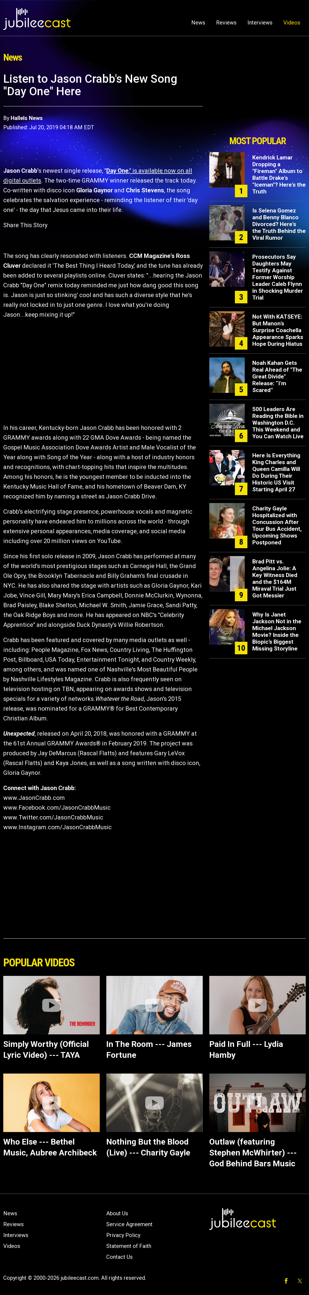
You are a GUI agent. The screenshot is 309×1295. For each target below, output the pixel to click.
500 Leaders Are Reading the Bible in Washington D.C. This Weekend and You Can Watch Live (278, 423)
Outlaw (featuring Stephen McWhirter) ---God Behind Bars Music (253, 1152)
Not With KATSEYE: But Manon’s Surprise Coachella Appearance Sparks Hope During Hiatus (277, 330)
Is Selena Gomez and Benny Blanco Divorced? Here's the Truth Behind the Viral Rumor (279, 224)
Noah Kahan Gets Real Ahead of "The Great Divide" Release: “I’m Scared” (277, 376)
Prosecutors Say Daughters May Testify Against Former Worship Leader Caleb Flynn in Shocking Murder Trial (277, 277)
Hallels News (27, 118)
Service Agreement (129, 1224)
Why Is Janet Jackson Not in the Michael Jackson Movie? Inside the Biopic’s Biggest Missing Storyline (276, 631)
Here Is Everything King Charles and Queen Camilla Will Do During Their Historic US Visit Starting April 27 (276, 472)
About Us (117, 1213)
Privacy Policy (123, 1235)
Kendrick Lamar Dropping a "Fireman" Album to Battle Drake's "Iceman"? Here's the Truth (279, 174)
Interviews (259, 22)
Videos (291, 22)
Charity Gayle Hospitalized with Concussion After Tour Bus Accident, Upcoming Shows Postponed (277, 525)
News (198, 22)
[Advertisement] (257, 103)
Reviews (226, 22)
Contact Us (119, 1257)
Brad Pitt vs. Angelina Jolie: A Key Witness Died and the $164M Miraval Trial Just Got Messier (274, 578)
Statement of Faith (128, 1246)
